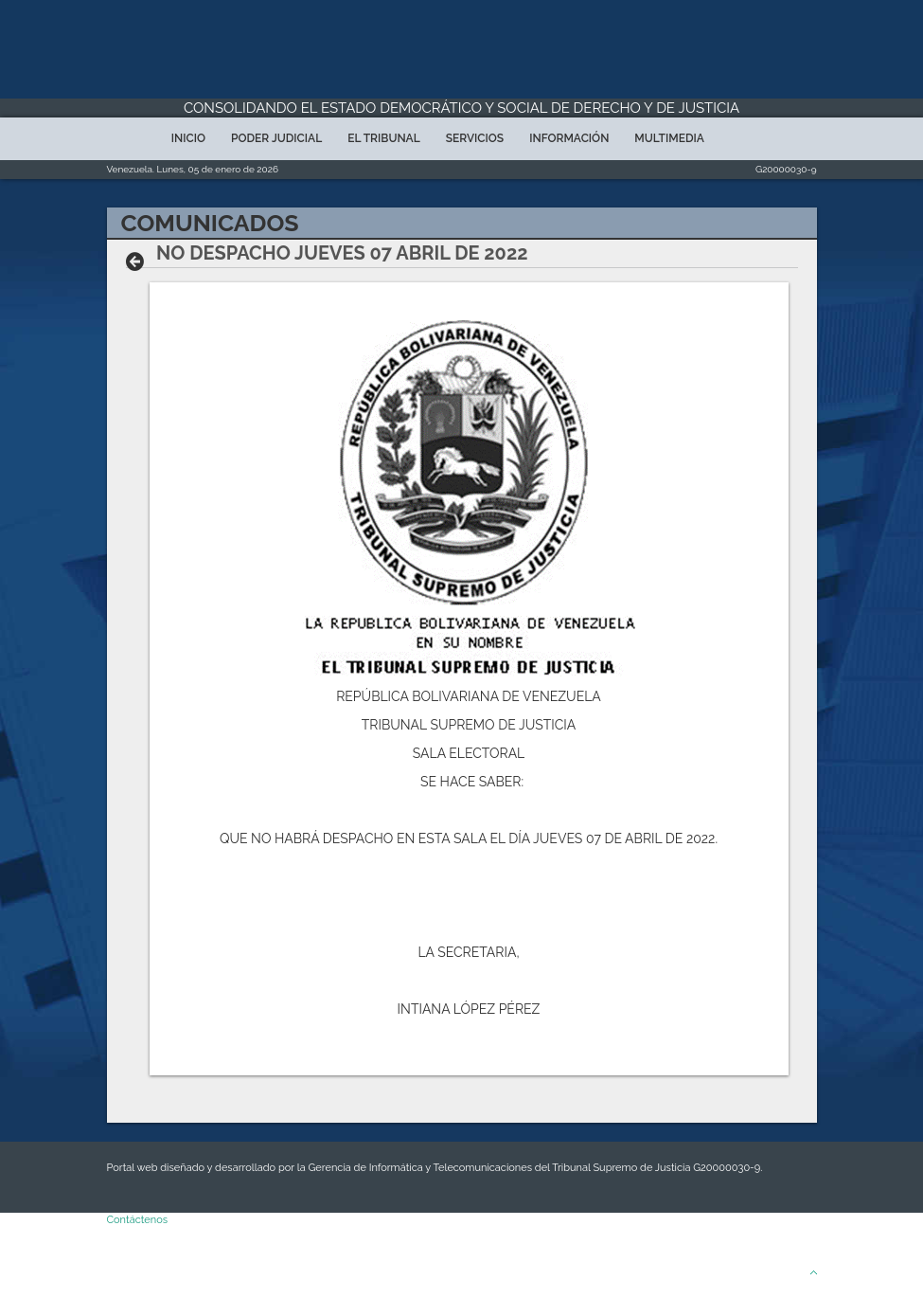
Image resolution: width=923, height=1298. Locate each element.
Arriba (787, 1272)
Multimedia (669, 138)
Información (569, 138)
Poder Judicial (276, 138)
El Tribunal (383, 138)
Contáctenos (137, 1220)
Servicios (475, 138)
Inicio (188, 138)
